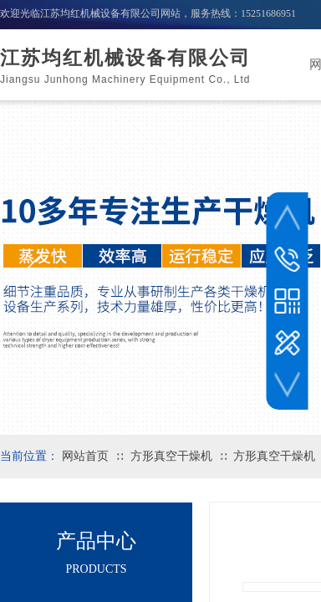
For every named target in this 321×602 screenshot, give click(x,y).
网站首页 (85, 456)
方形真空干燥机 (171, 456)
